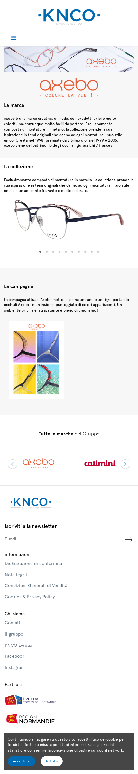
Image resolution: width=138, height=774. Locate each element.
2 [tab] (46, 252)
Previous (12, 464)
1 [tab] (40, 252)
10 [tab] (98, 252)
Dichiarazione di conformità (33, 563)
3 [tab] (53, 252)
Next (125, 464)
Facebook (14, 656)
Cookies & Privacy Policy (30, 596)
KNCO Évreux (18, 645)
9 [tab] (91, 252)
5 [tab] (66, 252)
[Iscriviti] (128, 540)
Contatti (13, 622)
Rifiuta (52, 761)
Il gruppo (14, 634)
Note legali (16, 574)
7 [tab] (79, 252)
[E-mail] (64, 540)
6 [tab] (72, 252)
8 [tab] (85, 252)
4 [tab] (59, 252)
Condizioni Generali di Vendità (36, 585)
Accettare (21, 761)
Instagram (15, 667)
